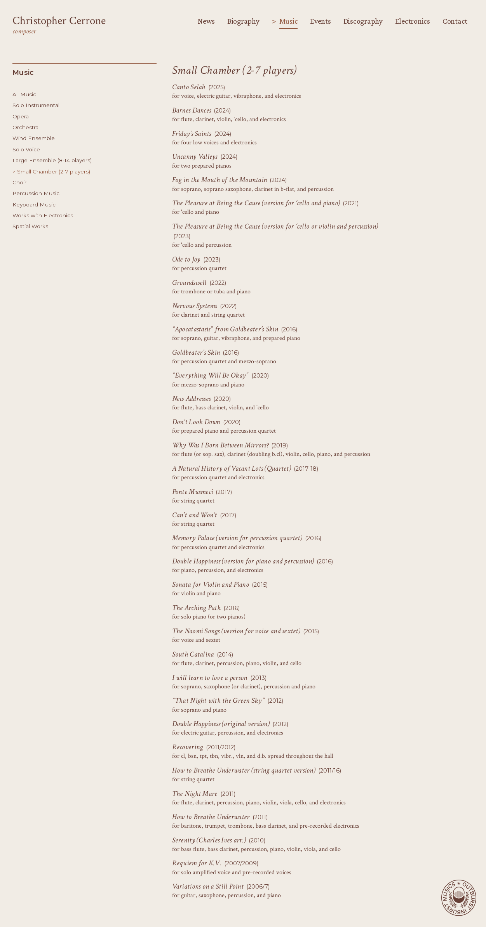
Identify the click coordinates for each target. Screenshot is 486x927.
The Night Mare (195, 794)
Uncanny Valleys (195, 156)
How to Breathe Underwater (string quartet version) (243, 770)
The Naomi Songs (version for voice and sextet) (236, 631)
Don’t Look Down (196, 422)
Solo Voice (26, 149)
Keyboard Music (34, 204)
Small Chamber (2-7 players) (53, 171)
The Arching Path (196, 608)
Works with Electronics (42, 215)
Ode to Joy (186, 259)
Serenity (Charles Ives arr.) (209, 840)
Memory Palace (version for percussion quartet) (237, 538)
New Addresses (191, 399)
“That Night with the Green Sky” (218, 700)
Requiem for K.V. (196, 863)
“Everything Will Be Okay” (210, 375)
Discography (363, 21)
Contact (454, 21)
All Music (24, 94)
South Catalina (193, 654)
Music (288, 21)
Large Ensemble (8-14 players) (52, 160)
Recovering (187, 747)
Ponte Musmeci (192, 492)
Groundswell (189, 283)
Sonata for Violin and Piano (210, 584)
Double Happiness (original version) (221, 724)
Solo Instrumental (35, 105)
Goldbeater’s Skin (196, 352)
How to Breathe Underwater (211, 817)
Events (320, 21)
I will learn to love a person (209, 678)
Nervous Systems (194, 306)
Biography (243, 21)
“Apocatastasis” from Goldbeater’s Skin (225, 329)
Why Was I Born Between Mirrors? (220, 445)
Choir (19, 182)
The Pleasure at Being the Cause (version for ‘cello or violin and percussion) (275, 226)
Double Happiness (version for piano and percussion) (243, 561)
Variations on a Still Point (208, 886)
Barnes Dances (191, 110)
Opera (20, 116)
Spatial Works (30, 226)
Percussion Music (35, 193)
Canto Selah (189, 87)
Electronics (412, 21)
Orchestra (25, 127)
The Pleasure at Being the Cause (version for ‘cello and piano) (256, 203)
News (206, 21)
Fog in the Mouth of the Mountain (219, 180)
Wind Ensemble (33, 138)
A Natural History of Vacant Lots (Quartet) (231, 468)
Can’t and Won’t (194, 515)
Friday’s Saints (191, 134)
